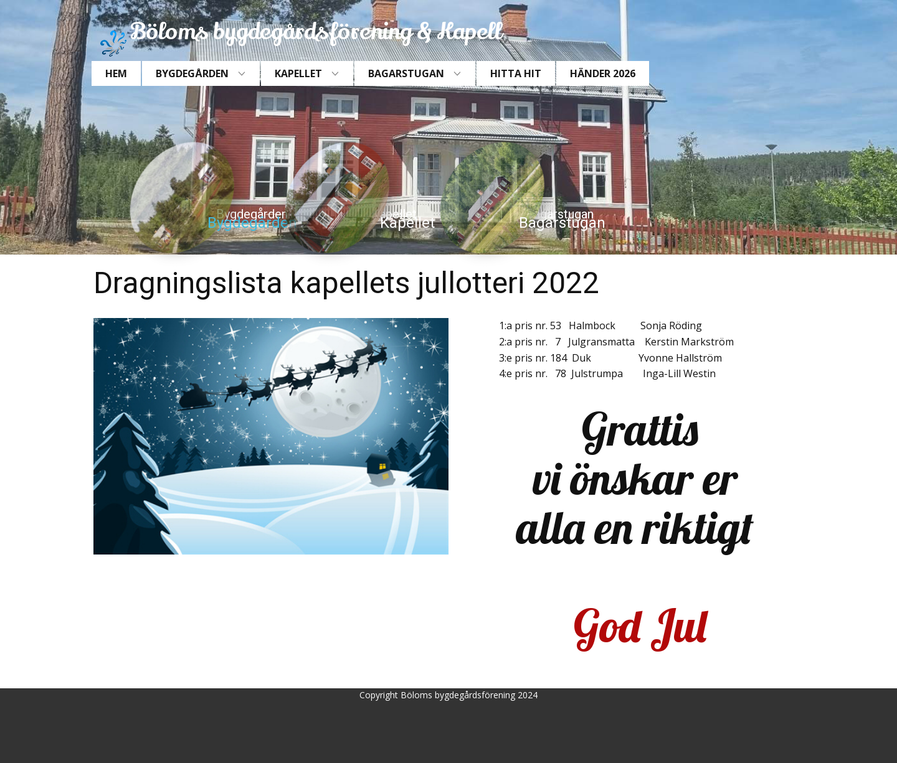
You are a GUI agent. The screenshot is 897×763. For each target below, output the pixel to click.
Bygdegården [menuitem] (192, 73)
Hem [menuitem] (116, 73)
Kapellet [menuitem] (298, 73)
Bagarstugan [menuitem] (406, 73)
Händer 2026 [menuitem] (602, 73)
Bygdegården (252, 223)
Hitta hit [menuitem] (515, 73)
